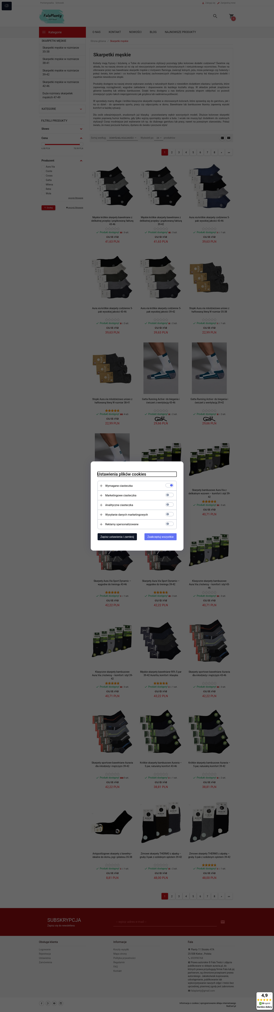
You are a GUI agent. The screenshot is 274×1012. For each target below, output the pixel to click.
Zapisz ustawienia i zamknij (117, 536)
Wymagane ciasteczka (119, 485)
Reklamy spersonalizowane (121, 524)
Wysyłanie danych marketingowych (126, 514)
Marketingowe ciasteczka (120, 495)
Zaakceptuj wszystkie (160, 536)
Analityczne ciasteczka (119, 505)
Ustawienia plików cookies (122, 474)
